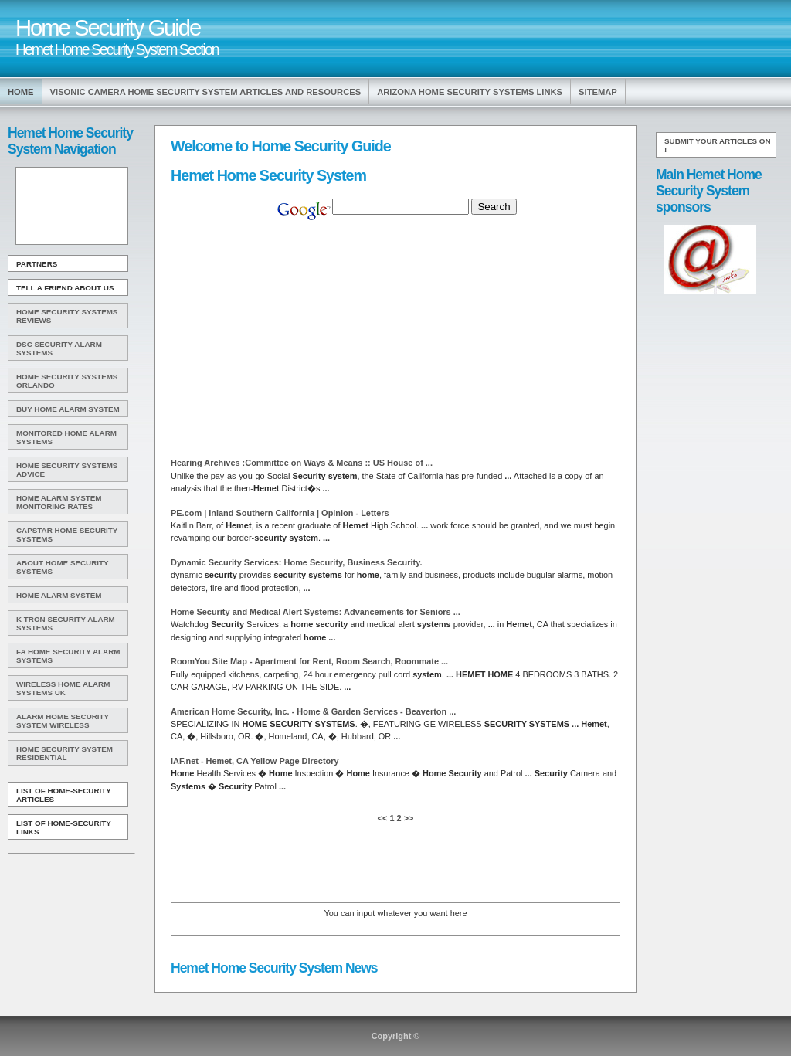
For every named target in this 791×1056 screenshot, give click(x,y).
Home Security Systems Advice (66, 469)
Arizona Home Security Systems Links (469, 92)
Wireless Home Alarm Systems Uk (63, 688)
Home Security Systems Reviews (66, 315)
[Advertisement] (70, 206)
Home (21, 92)
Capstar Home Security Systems (66, 534)
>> (408, 818)
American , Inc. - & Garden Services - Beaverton (313, 711)
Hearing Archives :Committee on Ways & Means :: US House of (302, 462)
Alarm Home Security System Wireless (62, 720)
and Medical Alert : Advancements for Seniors (315, 611)
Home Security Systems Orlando (66, 380)
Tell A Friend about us (65, 288)
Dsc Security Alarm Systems (59, 348)
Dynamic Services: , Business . (296, 562)
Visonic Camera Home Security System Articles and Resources (206, 92)
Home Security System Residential (64, 753)
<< (384, 818)
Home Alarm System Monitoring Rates (58, 502)
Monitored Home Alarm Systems (66, 437)
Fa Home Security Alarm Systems (68, 655)
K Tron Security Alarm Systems (65, 623)
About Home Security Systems (62, 567)
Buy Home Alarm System (68, 409)
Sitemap (598, 92)
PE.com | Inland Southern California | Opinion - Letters (280, 513)
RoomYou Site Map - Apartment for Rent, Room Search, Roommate (309, 661)
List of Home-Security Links (63, 827)
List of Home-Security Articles (63, 794)
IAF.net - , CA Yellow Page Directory (255, 761)
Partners (36, 264)
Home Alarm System (58, 595)
